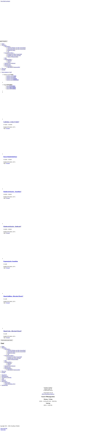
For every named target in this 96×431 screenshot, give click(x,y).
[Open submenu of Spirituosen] (10, 349)
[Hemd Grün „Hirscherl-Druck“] (16, 328)
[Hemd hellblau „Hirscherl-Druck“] (16, 293)
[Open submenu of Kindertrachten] (12, 362)
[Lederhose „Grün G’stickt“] (16, 119)
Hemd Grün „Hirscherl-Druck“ (12, 331)
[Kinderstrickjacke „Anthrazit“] (16, 223)
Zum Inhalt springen (5, 1)
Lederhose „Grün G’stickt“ (11, 122)
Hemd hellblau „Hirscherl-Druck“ (13, 296)
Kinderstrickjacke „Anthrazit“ (12, 226)
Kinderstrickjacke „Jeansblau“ (12, 191)
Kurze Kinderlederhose (10, 156)
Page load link (4, 428)
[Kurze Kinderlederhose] (16, 154)
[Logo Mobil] (48, 39)
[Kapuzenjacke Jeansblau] (16, 258)
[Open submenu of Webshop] (6, 45)
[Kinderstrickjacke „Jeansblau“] (16, 188)
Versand (8, 128)
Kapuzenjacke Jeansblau (10, 261)
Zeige (7, 84)
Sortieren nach (8, 74)
